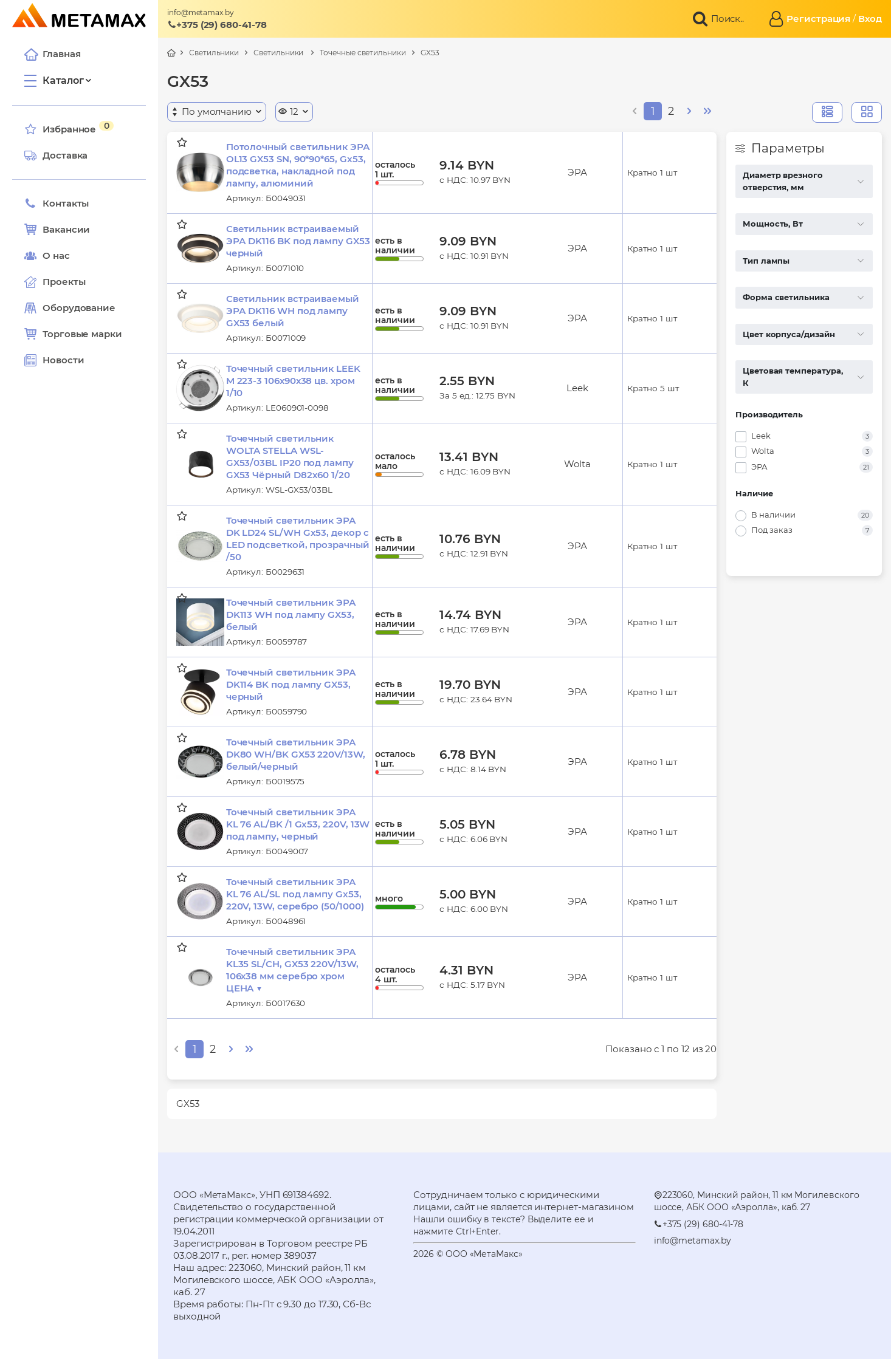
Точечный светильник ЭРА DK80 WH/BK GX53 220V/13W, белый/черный (295, 754)
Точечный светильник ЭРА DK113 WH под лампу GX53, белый (291, 614)
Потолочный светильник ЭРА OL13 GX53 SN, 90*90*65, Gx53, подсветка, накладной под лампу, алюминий (298, 165)
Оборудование (79, 307)
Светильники (214, 52)
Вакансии (57, 230)
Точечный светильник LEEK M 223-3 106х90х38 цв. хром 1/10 (293, 381)
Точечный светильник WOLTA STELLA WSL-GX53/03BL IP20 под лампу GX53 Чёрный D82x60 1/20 (290, 457)
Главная (52, 54)
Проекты (64, 281)
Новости (54, 360)
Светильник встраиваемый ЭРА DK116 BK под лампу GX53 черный (298, 241)
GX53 (430, 52)
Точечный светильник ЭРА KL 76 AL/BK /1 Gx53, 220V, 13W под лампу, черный (298, 824)
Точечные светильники (363, 52)
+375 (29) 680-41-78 (217, 24)
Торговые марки (73, 334)
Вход (870, 18)
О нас (47, 256)
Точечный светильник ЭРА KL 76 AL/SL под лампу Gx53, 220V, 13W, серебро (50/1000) (295, 894)
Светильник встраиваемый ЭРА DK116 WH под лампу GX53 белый (292, 311)
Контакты (56, 203)
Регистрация (818, 18)
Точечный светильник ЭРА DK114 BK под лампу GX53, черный (291, 684)
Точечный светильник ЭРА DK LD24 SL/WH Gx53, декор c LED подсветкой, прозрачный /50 (298, 539)
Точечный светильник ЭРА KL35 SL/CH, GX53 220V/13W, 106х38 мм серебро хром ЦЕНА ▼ (292, 970)
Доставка (56, 155)
